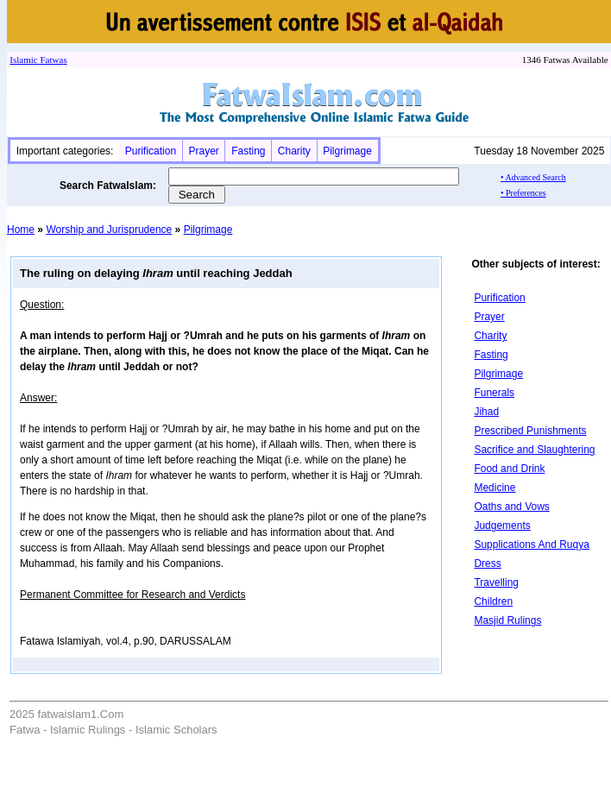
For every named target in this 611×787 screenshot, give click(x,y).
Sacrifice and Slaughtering (534, 450)
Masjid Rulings (507, 620)
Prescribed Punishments (530, 431)
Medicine (494, 488)
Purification (150, 151)
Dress (487, 563)
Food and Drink (509, 469)
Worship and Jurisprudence (109, 230)
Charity (294, 151)
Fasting (248, 151)
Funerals (494, 393)
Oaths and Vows (511, 507)
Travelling (496, 582)
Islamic (23, 59)
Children (493, 601)
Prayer (203, 151)
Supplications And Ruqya (531, 544)
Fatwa (51, 59)
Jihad (486, 412)
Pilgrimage (347, 151)
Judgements (502, 525)
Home (21, 230)
